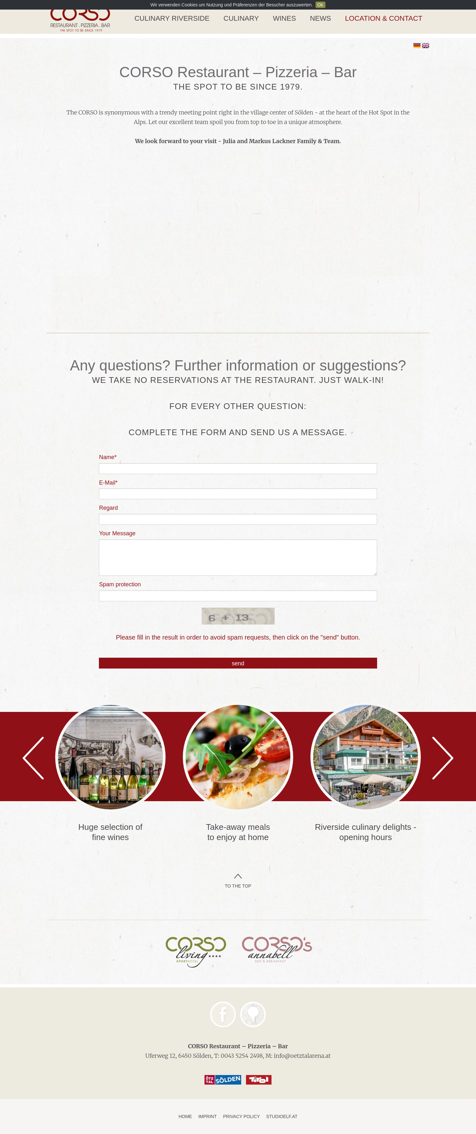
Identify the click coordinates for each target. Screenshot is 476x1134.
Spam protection (120, 584)
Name (107, 457)
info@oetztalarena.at (302, 1055)
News (320, 18)
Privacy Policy (241, 1116)
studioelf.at (282, 1116)
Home (185, 1116)
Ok (320, 4)
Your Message (117, 533)
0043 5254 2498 (242, 1055)
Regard (108, 508)
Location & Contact (383, 18)
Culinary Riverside (171, 18)
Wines (284, 18)
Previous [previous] (33, 758)
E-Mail (108, 482)
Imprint (207, 1116)
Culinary (241, 18)
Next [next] (442, 758)
